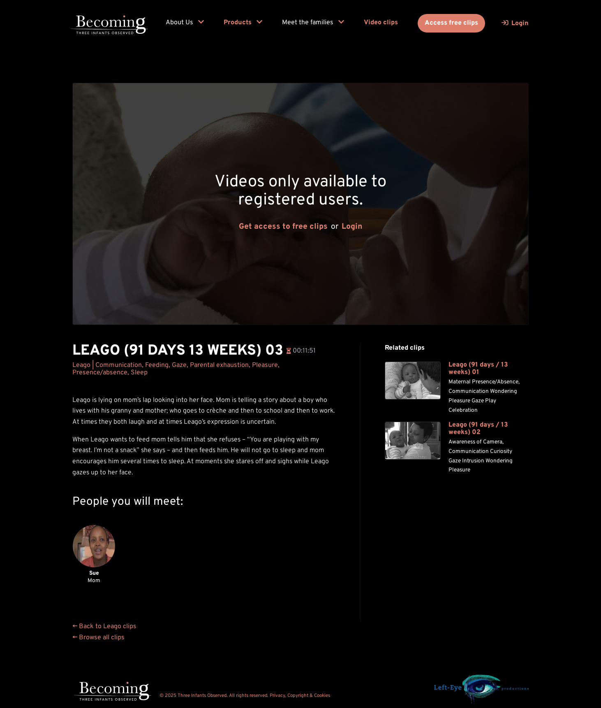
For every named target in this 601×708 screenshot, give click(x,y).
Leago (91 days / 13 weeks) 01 (478, 369)
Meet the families (313, 23)
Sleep (139, 373)
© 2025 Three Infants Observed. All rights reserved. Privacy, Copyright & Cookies (244, 696)
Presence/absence (99, 373)
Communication (118, 365)
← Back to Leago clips (104, 626)
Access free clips (451, 23)
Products (243, 23)
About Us (185, 23)
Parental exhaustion (219, 365)
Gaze (179, 365)
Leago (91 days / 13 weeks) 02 (478, 429)
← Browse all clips (98, 638)
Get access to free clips (283, 227)
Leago (81, 365)
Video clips (381, 23)
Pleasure (265, 365)
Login (352, 227)
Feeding (157, 365)
